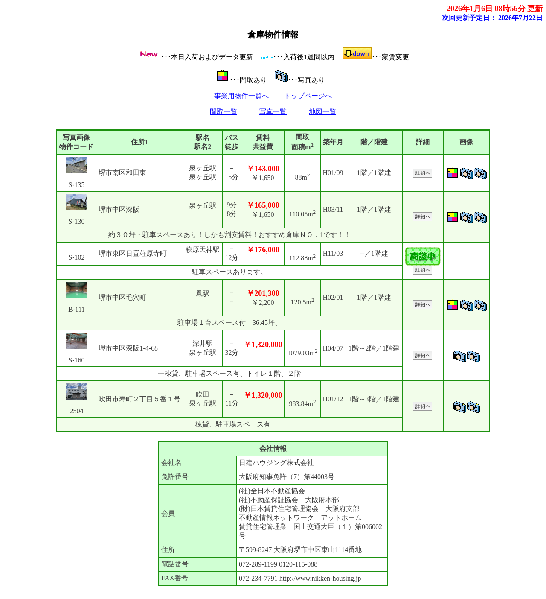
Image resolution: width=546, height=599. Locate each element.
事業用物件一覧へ (241, 95)
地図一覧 (322, 111)
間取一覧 (223, 111)
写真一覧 (273, 111)
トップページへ (308, 95)
